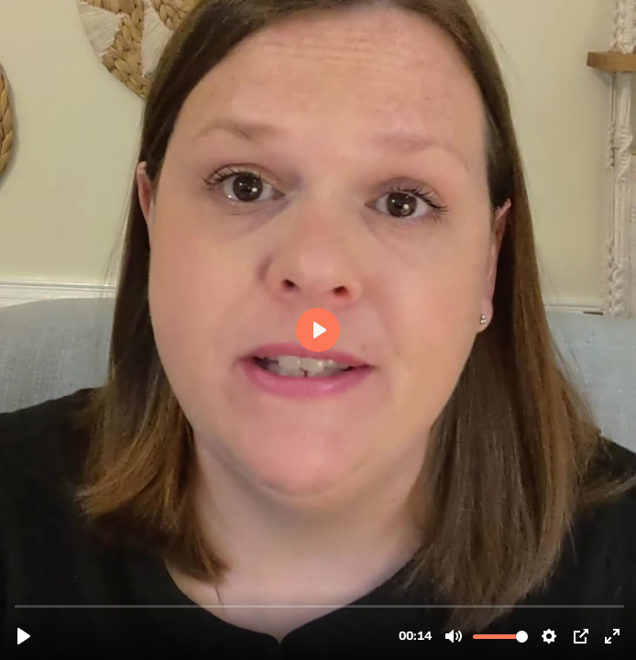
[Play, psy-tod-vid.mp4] (23, 636)
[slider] (320, 605)
